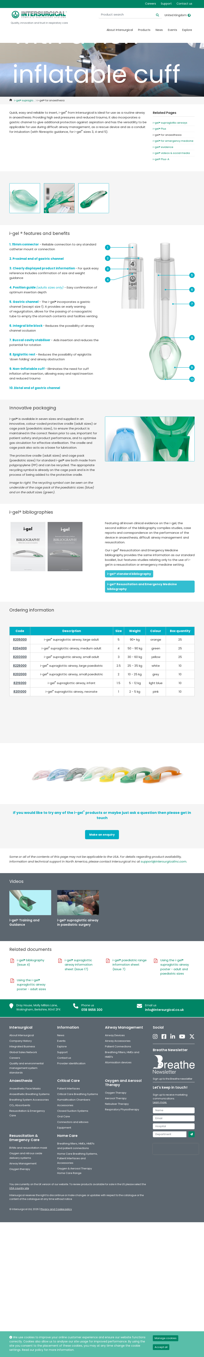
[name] (174, 1110)
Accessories (65, 1105)
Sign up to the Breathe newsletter (172, 1078)
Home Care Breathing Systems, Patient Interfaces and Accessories (77, 1158)
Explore (187, 30)
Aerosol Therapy (116, 1098)
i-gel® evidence (163, 147)
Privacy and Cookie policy (56, 1209)
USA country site (19, 1188)
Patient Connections (118, 1046)
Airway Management (22, 1163)
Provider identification (71, 1063)
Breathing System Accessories (29, 1100)
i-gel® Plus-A (161, 159)
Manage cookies (166, 1338)
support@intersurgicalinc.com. (164, 861)
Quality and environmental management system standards (26, 1068)
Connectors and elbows (72, 1122)
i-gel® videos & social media (171, 153)
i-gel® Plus (159, 129)
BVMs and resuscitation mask (28, 1148)
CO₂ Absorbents (19, 1105)
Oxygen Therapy (115, 1093)
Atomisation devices (118, 1062)
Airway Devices (115, 1035)
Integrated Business (22, 1046)
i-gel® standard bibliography (129, 574)
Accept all (161, 1347)
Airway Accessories (117, 1041)
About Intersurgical (120, 30)
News (159, 30)
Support (166, 4)
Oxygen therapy (19, 1169)
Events (172, 30)
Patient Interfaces (68, 1088)
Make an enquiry (102, 835)
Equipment (64, 1128)
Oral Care (63, 1116)
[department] (169, 1134)
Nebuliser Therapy (117, 1104)
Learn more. (160, 1102)
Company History (20, 1041)
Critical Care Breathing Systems (77, 1094)
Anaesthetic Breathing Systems (29, 1094)
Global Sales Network (23, 1052)
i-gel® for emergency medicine (173, 141)
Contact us (184, 4)
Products (144, 30)
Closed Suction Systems (72, 1111)
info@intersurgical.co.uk (164, 1010)
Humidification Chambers (73, 1100)
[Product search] (137, 14)
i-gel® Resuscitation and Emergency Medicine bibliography (142, 586)
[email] (174, 1118)
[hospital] (174, 1126)
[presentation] (176, 1148)
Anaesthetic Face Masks (25, 1088)
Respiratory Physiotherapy (122, 1109)
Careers (150, 4)
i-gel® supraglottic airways (170, 123)
